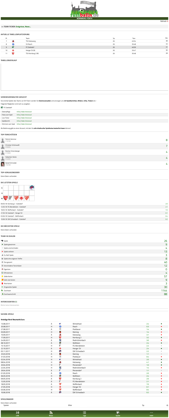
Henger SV (29, 50)
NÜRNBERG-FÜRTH (84, 18)
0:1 (166, 213)
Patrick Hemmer (10, 139)
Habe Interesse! (26, 111)
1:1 (147, 354)
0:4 (166, 216)
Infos (18, 111)
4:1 (147, 362)
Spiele (118, 414)
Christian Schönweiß (12, 145)
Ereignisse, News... (23, 26)
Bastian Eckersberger (12, 151)
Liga (84, 414)
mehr (151, 414)
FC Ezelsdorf (30, 47)
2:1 (166, 207)
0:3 (147, 326)
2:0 (166, 203)
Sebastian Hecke (11, 157)
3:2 (147, 337)
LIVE (17, 414)
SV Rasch (29, 44)
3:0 (147, 340)
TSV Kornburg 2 (31, 53)
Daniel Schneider (11, 163)
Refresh (163, 21)
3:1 (147, 334)
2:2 (147, 345)
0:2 (166, 219)
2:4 (147, 323)
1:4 (147, 329)
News (51, 414)
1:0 (147, 365)
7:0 (166, 210)
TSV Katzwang (31, 41)
